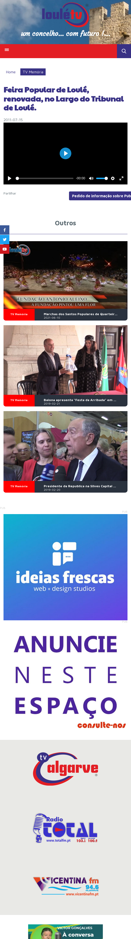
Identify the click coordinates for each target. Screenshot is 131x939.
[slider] (44, 178)
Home (11, 72)
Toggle (124, 51)
